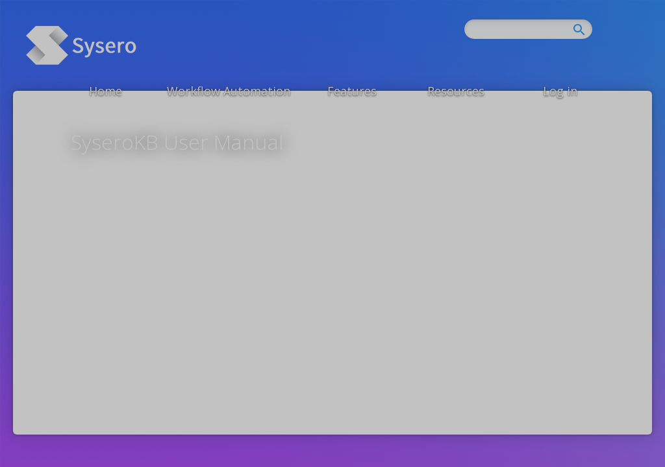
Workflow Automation (228, 91)
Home (105, 91)
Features (352, 91)
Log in (560, 91)
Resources (455, 91)
